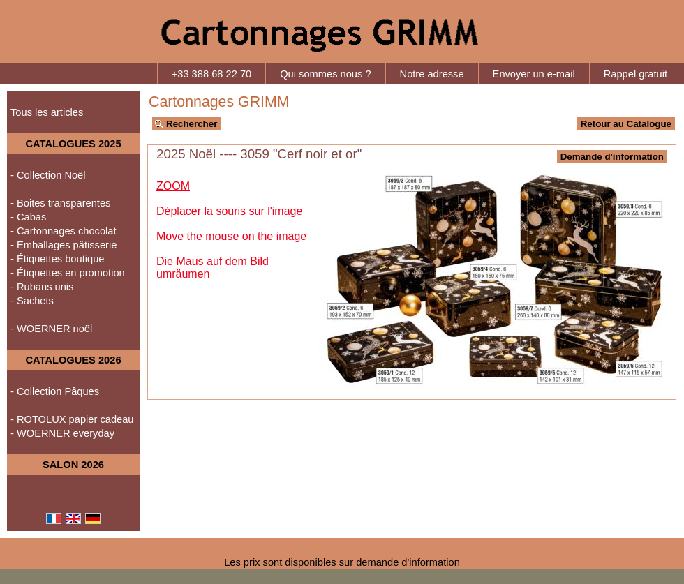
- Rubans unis (41, 286)
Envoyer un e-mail (534, 74)
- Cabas (28, 217)
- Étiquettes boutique (57, 258)
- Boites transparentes (60, 203)
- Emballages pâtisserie (63, 244)
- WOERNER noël (51, 328)
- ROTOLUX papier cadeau (72, 419)
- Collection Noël (48, 175)
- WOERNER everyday (62, 433)
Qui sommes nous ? (325, 74)
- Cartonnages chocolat (63, 231)
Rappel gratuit (635, 74)
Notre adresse (432, 74)
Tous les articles (46, 112)
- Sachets (32, 300)
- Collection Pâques (54, 391)
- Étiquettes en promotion (67, 272)
